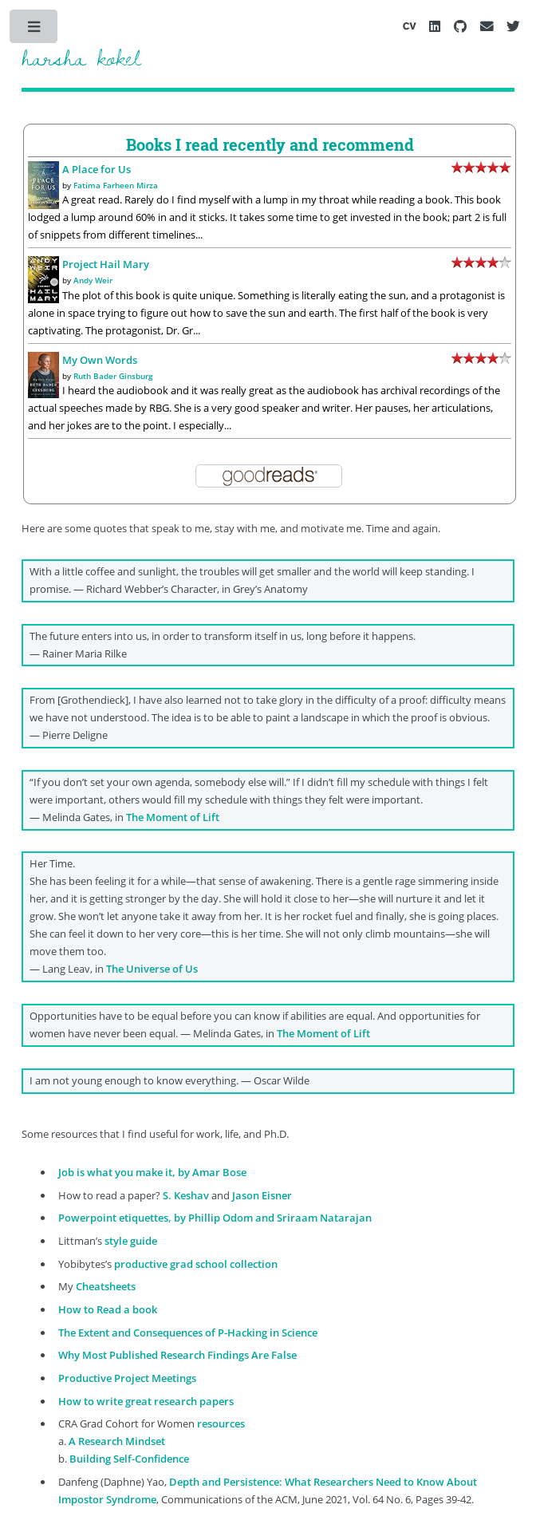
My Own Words (99, 360)
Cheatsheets (106, 1286)
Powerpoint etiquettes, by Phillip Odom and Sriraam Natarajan (215, 1217)
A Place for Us (96, 169)
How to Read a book (107, 1309)
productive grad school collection (196, 1264)
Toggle (34, 30)
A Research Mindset (117, 1441)
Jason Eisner (262, 1195)
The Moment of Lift (172, 817)
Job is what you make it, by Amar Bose (152, 1172)
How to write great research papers (146, 1401)
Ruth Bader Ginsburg (113, 375)
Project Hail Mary (105, 264)
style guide (130, 1241)
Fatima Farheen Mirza (115, 185)
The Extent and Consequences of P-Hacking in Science (187, 1332)
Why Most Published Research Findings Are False (177, 1355)
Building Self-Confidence (129, 1458)
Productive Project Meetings (127, 1378)
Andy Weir (92, 280)
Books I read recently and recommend (270, 144)
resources (221, 1423)
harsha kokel (81, 57)
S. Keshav (186, 1195)
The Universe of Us (152, 968)
